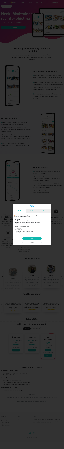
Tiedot (44, 210)
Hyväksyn (32, 238)
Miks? (19, 210)
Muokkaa (32, 210)
